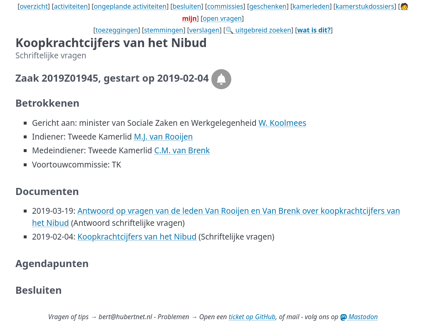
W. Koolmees (283, 123)
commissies (225, 6)
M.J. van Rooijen (163, 136)
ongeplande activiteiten (130, 6)
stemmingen (163, 30)
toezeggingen (117, 30)
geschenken (268, 6)
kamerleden (310, 6)
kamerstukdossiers (365, 6)
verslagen (204, 30)
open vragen (222, 18)
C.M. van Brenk (182, 150)
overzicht (33, 6)
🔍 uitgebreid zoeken (258, 30)
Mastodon (359, 316)
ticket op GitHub (252, 316)
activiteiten (71, 6)
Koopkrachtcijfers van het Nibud (136, 236)
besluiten (187, 6)
